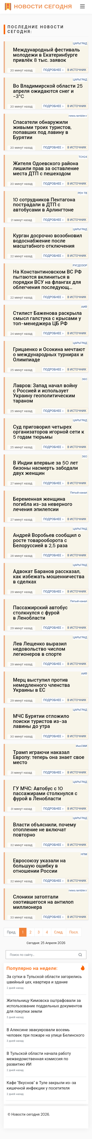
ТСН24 (83, 157)
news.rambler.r (78, 115)
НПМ (84, 854)
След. (58, 932)
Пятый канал (78, 492)
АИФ (84, 306)
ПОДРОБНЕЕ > (53, 70)
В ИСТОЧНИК (76, 70)
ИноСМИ (81, 746)
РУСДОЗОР (80, 265)
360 (84, 379)
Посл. (73, 932)
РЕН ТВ (82, 193)
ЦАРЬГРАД (80, 43)
